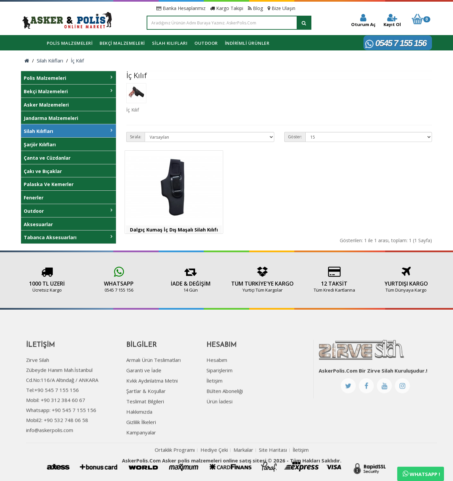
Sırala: (135, 137)
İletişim (214, 401)
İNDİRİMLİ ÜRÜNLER (247, 43)
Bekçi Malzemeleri (122, 43)
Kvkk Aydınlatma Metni (152, 401)
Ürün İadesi (219, 422)
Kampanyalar (141, 453)
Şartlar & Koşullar (146, 412)
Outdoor (206, 43)
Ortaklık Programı (175, 471)
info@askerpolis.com (49, 451)
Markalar (243, 471)
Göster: (295, 137)
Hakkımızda (139, 433)
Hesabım (216, 381)
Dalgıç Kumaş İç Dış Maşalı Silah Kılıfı (174, 229)
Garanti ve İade (143, 391)
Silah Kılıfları (170, 43)
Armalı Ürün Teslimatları (153, 381)
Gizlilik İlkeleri (141, 443)
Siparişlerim (219, 391)
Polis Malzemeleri (70, 43)
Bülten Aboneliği (224, 412)
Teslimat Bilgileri (145, 422)
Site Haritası (273, 471)
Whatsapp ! (421, 473)
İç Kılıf (77, 60)
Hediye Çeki (214, 471)
